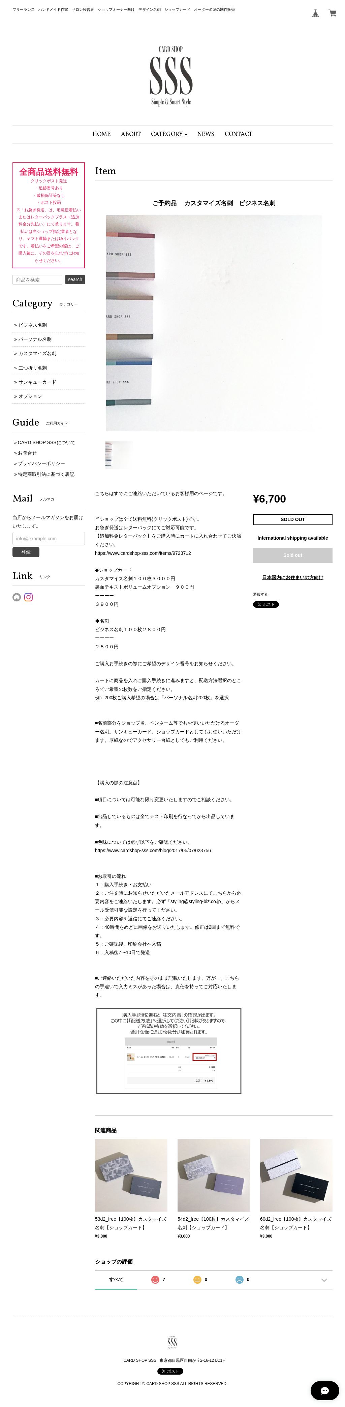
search (75, 279)
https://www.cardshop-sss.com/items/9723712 (143, 553)
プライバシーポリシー (41, 463)
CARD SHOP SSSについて (46, 442)
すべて (116, 1279)
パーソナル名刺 (35, 339)
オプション (30, 396)
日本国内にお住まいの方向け (292, 577)
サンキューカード (37, 382)
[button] (169, 134)
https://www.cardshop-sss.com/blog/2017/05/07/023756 (153, 850)
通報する (260, 594)
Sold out (292, 555)
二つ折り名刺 (33, 368)
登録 (26, 552)
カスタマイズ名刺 (37, 353)
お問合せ (27, 453)
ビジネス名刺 (33, 325)
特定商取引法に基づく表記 (46, 474)
